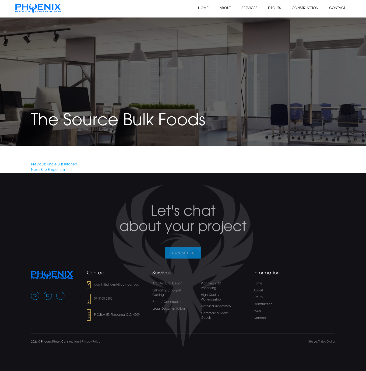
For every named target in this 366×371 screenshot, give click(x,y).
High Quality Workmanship (211, 297)
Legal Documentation (168, 308)
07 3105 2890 (103, 298)
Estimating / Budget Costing (166, 293)
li (60, 296)
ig (47, 296)
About (225, 8)
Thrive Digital (326, 341)
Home (203, 8)
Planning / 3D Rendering (211, 286)
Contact (337, 8)
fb (35, 296)
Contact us (183, 256)
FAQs (257, 311)
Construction (305, 8)
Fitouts (274, 8)
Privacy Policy (91, 341)
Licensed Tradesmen (216, 306)
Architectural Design (167, 283)
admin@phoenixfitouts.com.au (116, 284)
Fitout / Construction (167, 302)
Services (249, 8)
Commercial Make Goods (215, 316)
